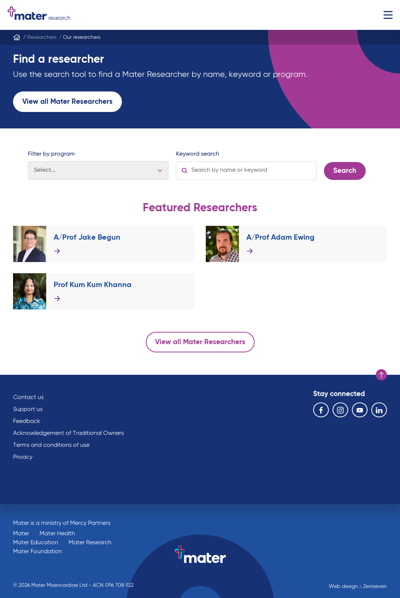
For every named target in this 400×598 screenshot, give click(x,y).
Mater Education (35, 543)
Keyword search (197, 154)
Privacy (22, 457)
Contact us (28, 398)
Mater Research (90, 543)
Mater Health (57, 534)
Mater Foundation (37, 552)
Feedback (26, 421)
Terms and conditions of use (51, 445)
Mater (21, 534)
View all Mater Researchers (67, 101)
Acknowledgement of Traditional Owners (68, 433)
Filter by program (51, 154)
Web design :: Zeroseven (358, 586)
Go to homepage (38, 15)
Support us (27, 409)
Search (344, 170)
